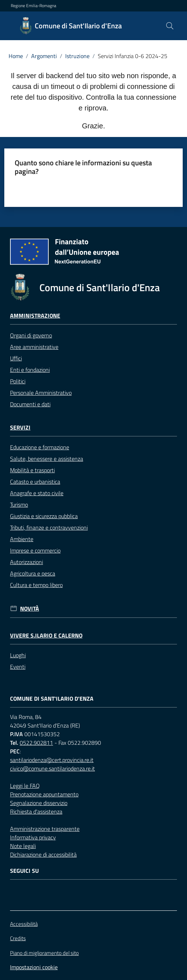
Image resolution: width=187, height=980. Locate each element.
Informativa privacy (33, 837)
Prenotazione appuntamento (44, 794)
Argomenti (44, 56)
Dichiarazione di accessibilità (43, 854)
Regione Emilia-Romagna (33, 6)
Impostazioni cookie (34, 967)
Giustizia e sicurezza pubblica (44, 516)
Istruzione (77, 56)
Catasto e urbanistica (35, 481)
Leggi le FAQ (25, 785)
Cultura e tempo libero (36, 585)
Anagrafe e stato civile (36, 493)
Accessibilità (24, 924)
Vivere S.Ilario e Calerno (46, 635)
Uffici (16, 358)
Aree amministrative (34, 346)
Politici (17, 381)
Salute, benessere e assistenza (46, 458)
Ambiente (21, 539)
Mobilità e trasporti (32, 470)
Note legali (23, 846)
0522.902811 (36, 742)
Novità (29, 608)
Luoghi (18, 655)
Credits (18, 938)
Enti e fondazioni (30, 369)
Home (16, 56)
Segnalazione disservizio (38, 803)
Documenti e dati (30, 404)
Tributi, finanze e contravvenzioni (49, 527)
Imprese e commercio (35, 550)
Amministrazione (35, 315)
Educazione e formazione (39, 447)
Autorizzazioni (26, 562)
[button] (169, 25)
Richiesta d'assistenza (36, 811)
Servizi (20, 427)
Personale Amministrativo (41, 392)
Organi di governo (31, 335)
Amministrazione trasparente (45, 828)
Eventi (17, 666)
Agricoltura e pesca (32, 573)
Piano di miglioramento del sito (44, 953)
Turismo (19, 504)
